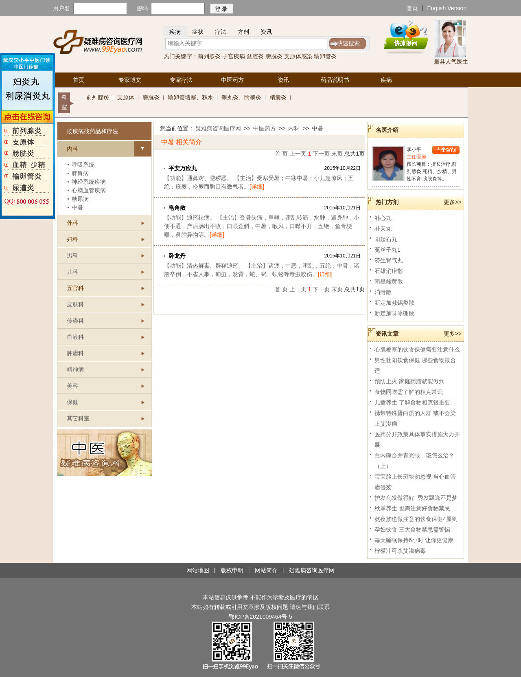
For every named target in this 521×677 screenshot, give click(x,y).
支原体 (125, 97)
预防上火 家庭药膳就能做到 (409, 381)
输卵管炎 (325, 56)
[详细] (257, 186)
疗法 (220, 32)
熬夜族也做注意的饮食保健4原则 (416, 519)
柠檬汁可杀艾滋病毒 (400, 550)
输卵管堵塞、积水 (190, 97)
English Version (446, 8)
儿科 (72, 271)
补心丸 (383, 218)
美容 (72, 385)
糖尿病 (80, 199)
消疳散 (383, 292)
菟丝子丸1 (387, 249)
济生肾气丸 (388, 260)
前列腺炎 (209, 56)
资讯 (266, 32)
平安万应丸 (183, 168)
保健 (72, 402)
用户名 (61, 8)
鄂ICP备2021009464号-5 (260, 616)
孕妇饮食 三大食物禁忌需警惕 (412, 529)
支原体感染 (298, 56)
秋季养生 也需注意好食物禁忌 (412, 508)
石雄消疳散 (388, 271)
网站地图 (197, 570)
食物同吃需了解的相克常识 (408, 392)
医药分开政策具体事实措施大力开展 (417, 439)
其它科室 (78, 418)
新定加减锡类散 (394, 302)
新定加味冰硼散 (394, 313)
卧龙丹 (177, 256)
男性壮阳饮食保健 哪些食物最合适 (415, 365)
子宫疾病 (233, 56)
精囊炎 (278, 97)
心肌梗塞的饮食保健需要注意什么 (417, 349)
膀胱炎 (273, 56)
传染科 (75, 320)
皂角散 (177, 207)
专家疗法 (181, 80)
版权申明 (232, 570)
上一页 (297, 153)
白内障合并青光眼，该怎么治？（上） (414, 460)
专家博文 (129, 80)
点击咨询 (446, 150)
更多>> (453, 202)
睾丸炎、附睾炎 (241, 97)
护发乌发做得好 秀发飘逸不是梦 (416, 498)
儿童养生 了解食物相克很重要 (412, 402)
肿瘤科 (75, 353)
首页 (412, 8)
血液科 (75, 337)
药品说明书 (335, 80)
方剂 (243, 32)
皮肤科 (75, 304)
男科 (72, 255)
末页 (337, 153)
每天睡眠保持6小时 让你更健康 (413, 540)
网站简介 (266, 570)
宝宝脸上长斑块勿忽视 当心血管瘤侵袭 (415, 481)
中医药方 (232, 80)
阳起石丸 (385, 239)
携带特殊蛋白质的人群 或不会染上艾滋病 (415, 418)
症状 (198, 32)
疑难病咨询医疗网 (218, 128)
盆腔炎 (255, 56)
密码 (142, 8)
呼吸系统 (83, 164)
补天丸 (383, 228)
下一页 (321, 153)
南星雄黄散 (388, 281)
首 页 (281, 153)
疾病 (175, 32)
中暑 (77, 207)
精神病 (75, 369)
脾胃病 (80, 173)
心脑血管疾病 (89, 190)
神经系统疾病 (89, 181)
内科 (294, 128)
